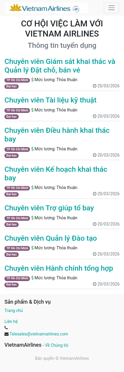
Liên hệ (11, 321)
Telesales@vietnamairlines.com (38, 334)
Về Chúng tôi (56, 345)
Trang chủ (13, 310)
